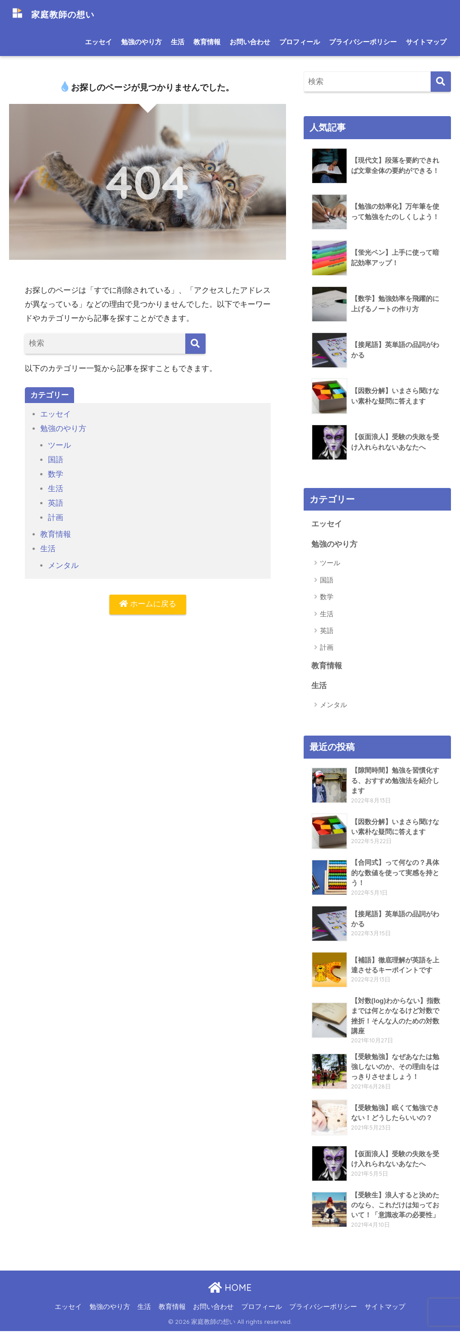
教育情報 (207, 42)
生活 (177, 42)
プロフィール (299, 42)
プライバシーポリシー (363, 42)
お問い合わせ (250, 42)
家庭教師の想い (59, 13)
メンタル (63, 562)
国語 (55, 459)
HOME (230, 1288)
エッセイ (98, 42)
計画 (55, 515)
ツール (59, 444)
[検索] (195, 343)
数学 (55, 473)
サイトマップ (426, 42)
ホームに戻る (147, 601)
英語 (55, 501)
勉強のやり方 (141, 42)
